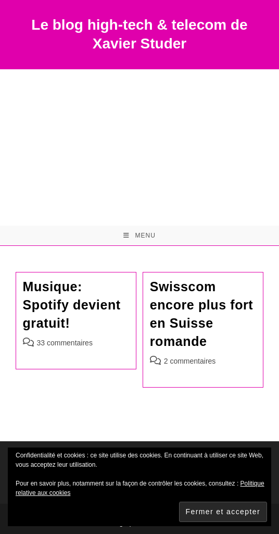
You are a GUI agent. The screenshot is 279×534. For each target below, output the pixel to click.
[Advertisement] (139, 147)
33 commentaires (65, 343)
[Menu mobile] (139, 235)
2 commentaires (190, 361)
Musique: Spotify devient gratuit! (72, 304)
